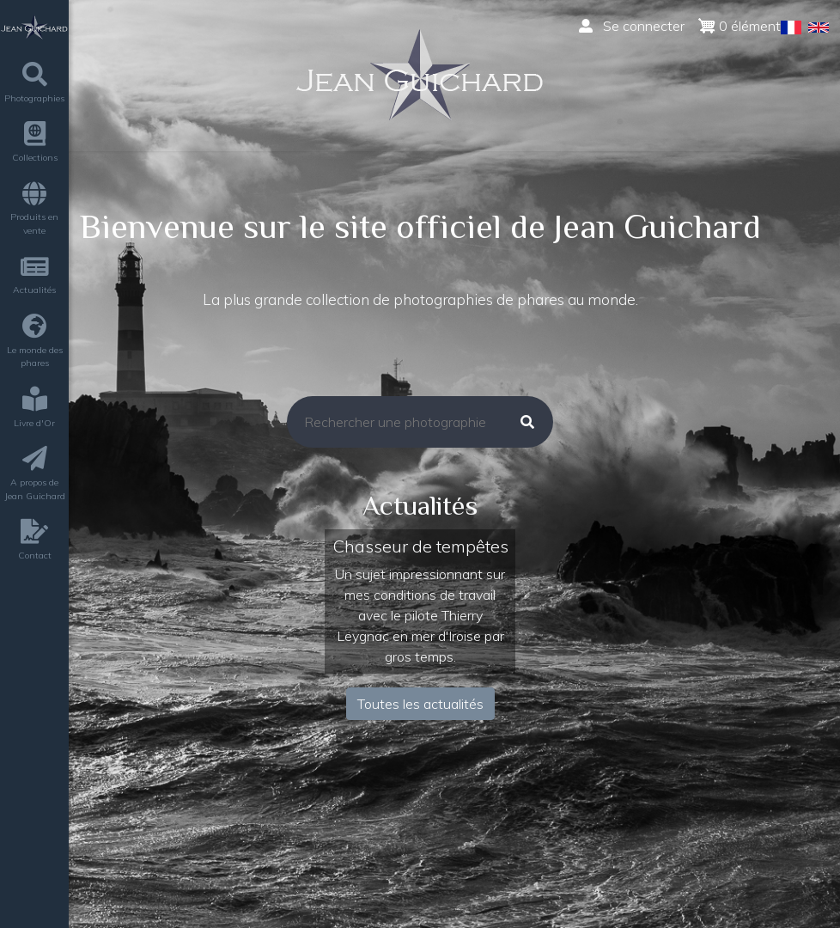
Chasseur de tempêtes (420, 546)
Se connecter (632, 25)
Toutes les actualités (420, 703)
